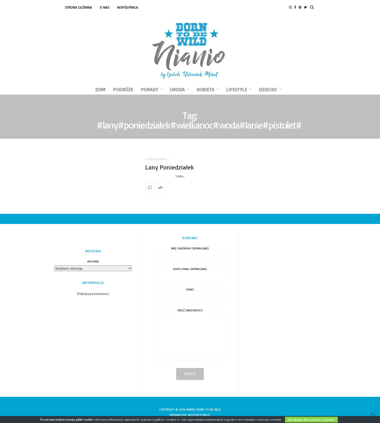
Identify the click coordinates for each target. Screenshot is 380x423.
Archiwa (93, 261)
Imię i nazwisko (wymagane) (190, 252)
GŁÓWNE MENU (156, 159)
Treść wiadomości (190, 337)
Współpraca (127, 7)
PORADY (149, 89)
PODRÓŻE (123, 89)
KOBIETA (205, 89)
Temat (190, 293)
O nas (104, 7)
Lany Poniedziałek (169, 167)
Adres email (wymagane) (190, 272)
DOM (100, 89)
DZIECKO (268, 89)
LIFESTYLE (236, 89)
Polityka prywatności (93, 294)
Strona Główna (78, 7)
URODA (177, 89)
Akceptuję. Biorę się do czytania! (311, 419)
